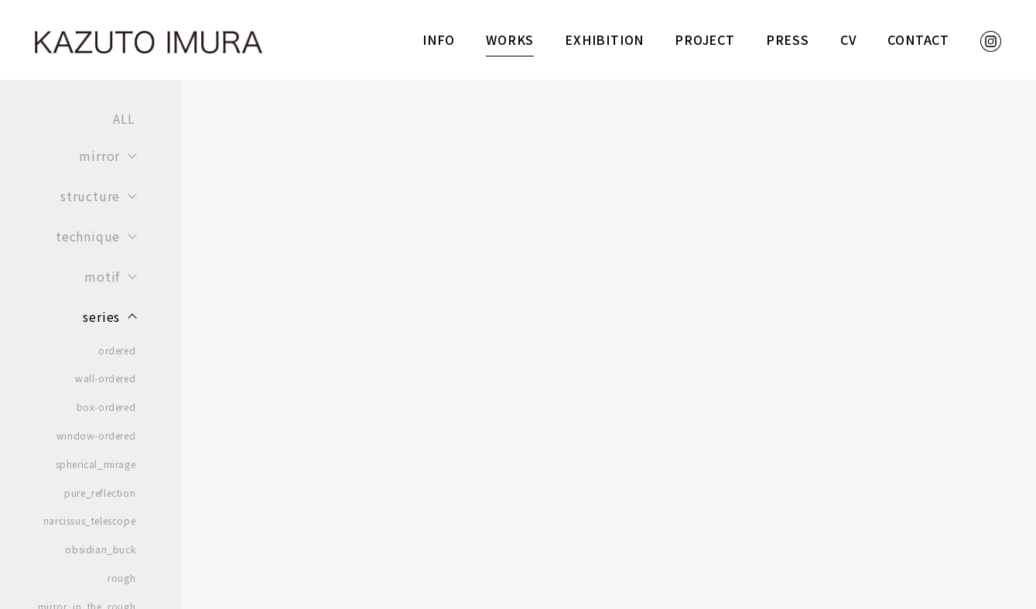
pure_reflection (99, 493)
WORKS (510, 39)
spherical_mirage (96, 464)
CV (848, 39)
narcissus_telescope (89, 521)
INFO (438, 39)
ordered (116, 350)
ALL (124, 118)
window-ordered (95, 435)
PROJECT (705, 39)
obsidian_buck (100, 549)
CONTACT (918, 39)
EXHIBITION (604, 39)
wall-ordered (105, 378)
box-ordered (106, 407)
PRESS (787, 39)
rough (121, 578)
